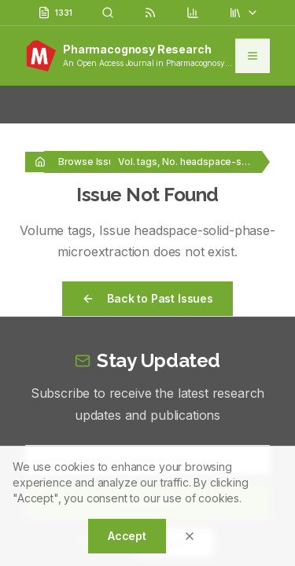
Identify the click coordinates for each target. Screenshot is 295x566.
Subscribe (148, 388)
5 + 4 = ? (105, 429)
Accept (127, 535)
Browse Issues (92, 161)
